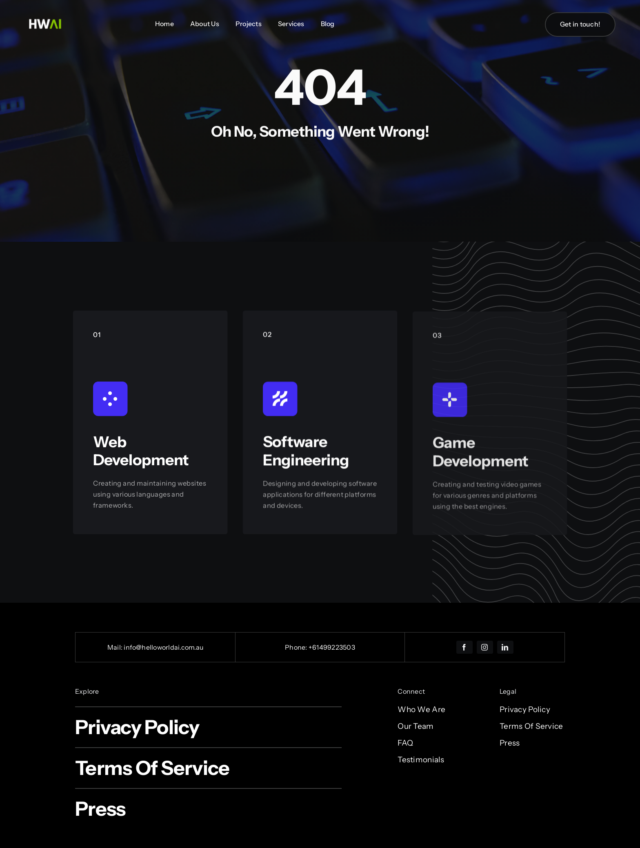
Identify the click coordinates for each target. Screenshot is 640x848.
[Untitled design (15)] (44, 18)
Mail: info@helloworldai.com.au (155, 647)
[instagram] (485, 647)
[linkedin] (505, 647)
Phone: (297, 647)
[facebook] (464, 647)
